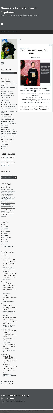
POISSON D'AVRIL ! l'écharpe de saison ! (9, 346)
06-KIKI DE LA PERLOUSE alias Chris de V (9, 111)
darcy (32, 109)
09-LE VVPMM (5, 127)
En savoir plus (6, 411)
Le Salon (4, 148)
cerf (37, 109)
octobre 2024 (6, 241)
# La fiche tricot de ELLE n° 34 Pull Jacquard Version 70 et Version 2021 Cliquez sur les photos (8, 199)
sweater (22, 109)
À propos (14, 32)
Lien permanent (24, 106)
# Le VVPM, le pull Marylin (7, 206)
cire (38, 108)
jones (29, 109)
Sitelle (5, 273)
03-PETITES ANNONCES (8, 95)
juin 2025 (5, 239)
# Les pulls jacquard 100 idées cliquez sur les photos (8, 203)
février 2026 (5, 227)
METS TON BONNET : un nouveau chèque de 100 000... (9, 334)
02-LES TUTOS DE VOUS (8, 93)
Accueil (3, 32)
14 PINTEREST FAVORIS (8, 139)
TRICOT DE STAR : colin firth (34, 50)
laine (7, 157)
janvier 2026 (5, 229)
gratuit (7, 162)
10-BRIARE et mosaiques (8, 129)
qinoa (5, 331)
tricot (13, 162)
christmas (46, 108)
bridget (25, 109)
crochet (12, 157)
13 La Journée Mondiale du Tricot (8, 136)
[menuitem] (3, 32)
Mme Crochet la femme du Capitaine (19, 10)
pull (40, 108)
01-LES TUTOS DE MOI (7, 91)
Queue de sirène (8, 317)
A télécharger (5, 144)
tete (34, 109)
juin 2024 (5, 244)
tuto (2, 157)
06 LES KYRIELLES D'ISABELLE (9, 104)
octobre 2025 (6, 235)
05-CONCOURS (6, 100)
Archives (8, 32)
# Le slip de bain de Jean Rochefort (7, 215)
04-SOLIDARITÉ (6, 98)
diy (8, 165)
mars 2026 (5, 224)
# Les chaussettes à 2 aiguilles (8, 208)
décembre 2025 (6, 231)
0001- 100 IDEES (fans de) (8, 82)
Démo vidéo (5, 146)
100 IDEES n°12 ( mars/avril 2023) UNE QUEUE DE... (10, 321)
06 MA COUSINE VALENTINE (9, 109)
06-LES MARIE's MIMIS (7, 115)
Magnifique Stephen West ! (9, 298)
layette (3, 165)
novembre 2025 (6, 233)
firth (36, 108)
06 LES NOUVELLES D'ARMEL (9, 106)
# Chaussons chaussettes (7, 189)
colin (33, 108)
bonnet (3, 160)
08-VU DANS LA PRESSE (8, 121)
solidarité (9, 160)
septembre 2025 (7, 237)
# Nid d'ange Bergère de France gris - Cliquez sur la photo (8, 192)
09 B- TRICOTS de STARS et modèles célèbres (8, 124)
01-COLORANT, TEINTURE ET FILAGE (8, 88)
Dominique (6, 260)
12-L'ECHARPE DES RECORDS (9, 134)
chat (2, 162)
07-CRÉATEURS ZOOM (7, 117)
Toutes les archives (7, 246)
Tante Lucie (7, 306)
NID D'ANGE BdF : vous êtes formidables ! (9, 286)
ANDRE (5, 284)
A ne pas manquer (6, 142)
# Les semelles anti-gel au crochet (7, 210)
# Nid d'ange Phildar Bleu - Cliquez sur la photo (7, 195)
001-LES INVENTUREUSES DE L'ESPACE (9, 84)
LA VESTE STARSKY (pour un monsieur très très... (9, 275)
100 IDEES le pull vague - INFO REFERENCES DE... (9, 263)
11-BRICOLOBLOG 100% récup (9, 131)
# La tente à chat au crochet (7, 213)
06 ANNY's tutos (6, 102)
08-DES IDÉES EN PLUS (8, 119)
